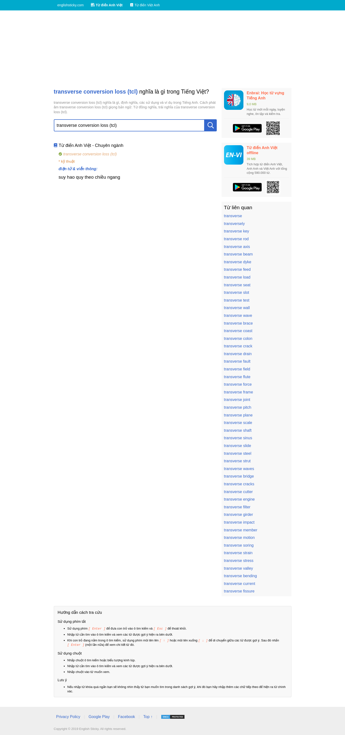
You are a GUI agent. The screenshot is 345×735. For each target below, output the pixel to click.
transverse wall (237, 308)
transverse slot (236, 292)
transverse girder (238, 514)
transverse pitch (237, 407)
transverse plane (238, 415)
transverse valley (238, 568)
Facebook (126, 716)
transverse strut (237, 461)
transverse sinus (238, 438)
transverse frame (238, 392)
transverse (233, 216)
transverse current (239, 584)
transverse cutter (238, 492)
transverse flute (237, 377)
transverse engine (239, 499)
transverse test (236, 300)
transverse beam (238, 254)
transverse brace (238, 323)
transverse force (238, 384)
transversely (234, 224)
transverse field (237, 369)
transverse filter (237, 507)
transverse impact (239, 522)
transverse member (240, 530)
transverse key (236, 231)
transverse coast (238, 331)
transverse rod (236, 239)
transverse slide (237, 446)
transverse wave (238, 315)
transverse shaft (238, 430)
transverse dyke (237, 262)
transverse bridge (239, 476)
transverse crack (238, 346)
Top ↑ (147, 716)
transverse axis (237, 247)
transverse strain (238, 553)
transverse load (237, 277)
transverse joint (237, 400)
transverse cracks (239, 484)
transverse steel (237, 453)
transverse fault (237, 361)
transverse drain (238, 354)
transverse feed (237, 269)
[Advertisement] (172, 49)
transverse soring (239, 545)
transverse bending (240, 576)
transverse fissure (239, 591)
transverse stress (239, 561)
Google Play (99, 716)
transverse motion (239, 537)
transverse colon (238, 338)
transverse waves (239, 469)
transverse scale (238, 423)
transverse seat (237, 285)
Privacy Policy (68, 716)
